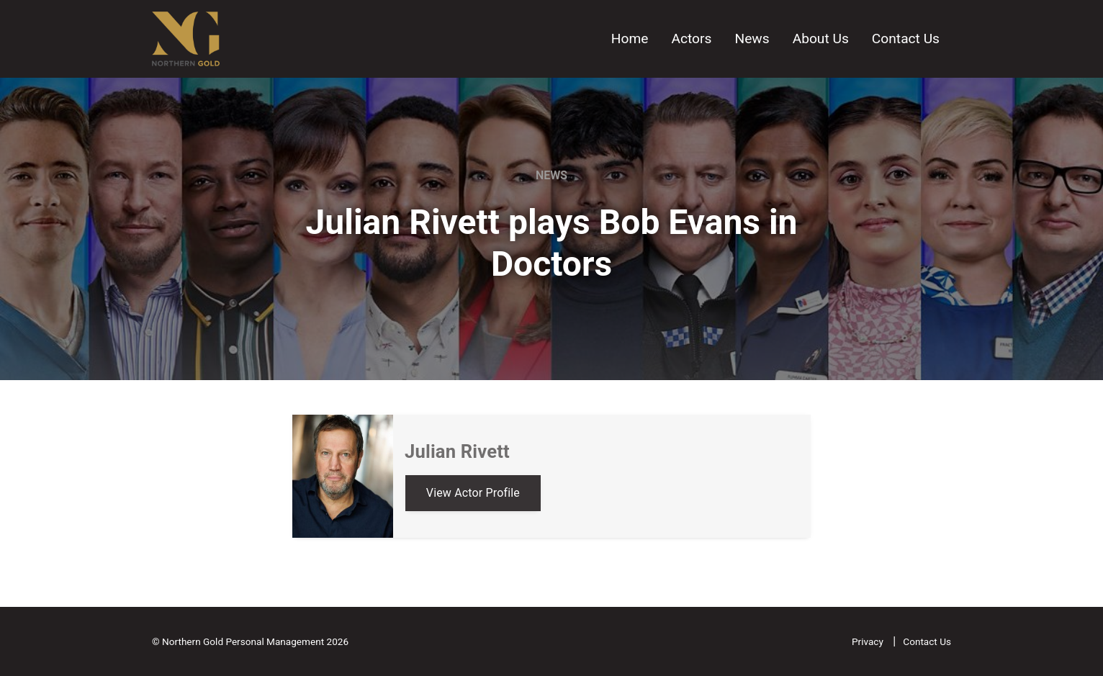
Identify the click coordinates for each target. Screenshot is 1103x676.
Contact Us (906, 38)
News (751, 38)
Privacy (869, 641)
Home (630, 38)
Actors (691, 38)
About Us (821, 38)
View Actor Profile (473, 493)
